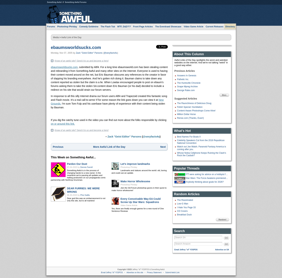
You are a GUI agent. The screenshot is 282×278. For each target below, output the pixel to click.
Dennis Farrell (86, 167)
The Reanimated (185, 200)
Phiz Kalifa (85, 195)
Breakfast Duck (184, 214)
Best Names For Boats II (189, 136)
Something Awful (54, 2)
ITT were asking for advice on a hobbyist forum (207, 174)
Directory (230, 26)
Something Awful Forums (76, 2)
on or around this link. (63, 123)
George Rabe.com (186, 90)
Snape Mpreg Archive (187, 86)
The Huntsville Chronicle (189, 83)
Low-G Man (182, 203)
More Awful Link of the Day (109, 146)
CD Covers (182, 211)
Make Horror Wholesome (135, 181)
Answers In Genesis (186, 75)
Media (56, 37)
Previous (58, 146)
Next (163, 146)
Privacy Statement (154, 273)
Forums (51, 26)
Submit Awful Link (172, 273)
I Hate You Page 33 (186, 207)
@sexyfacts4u (110, 53)
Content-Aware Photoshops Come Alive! (196, 110)
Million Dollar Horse (186, 114)
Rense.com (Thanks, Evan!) (190, 118)
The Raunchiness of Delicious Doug (194, 103)
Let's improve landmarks (135, 163)
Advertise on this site (135, 273)
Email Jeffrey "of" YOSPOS (186, 250)
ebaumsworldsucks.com (76, 47)
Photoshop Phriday (128, 167)
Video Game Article (128, 205)
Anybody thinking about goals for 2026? (205, 182)
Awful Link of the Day (71, 37)
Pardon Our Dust (77, 163)
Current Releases (214, 26)
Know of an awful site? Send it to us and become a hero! (82, 61)
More (224, 95)
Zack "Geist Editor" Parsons (89, 53)
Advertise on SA (222, 250)
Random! (222, 220)
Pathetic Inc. (183, 79)
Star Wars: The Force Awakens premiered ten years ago (207, 178)
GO (226, 238)
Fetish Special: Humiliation (190, 107)
